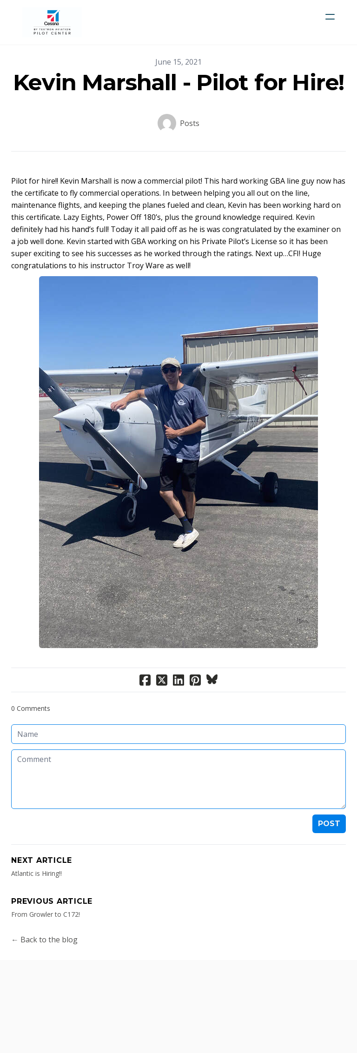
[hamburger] (330, 17)
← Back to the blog (44, 939)
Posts (189, 123)
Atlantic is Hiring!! (36, 873)
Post (329, 823)
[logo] (52, 22)
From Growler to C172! (45, 914)
